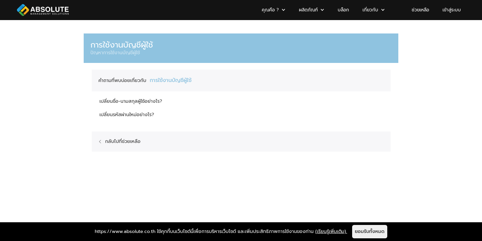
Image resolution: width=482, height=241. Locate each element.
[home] (42, 10)
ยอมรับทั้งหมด (370, 231)
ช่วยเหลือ (420, 9)
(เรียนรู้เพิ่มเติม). (331, 231)
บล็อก (343, 9)
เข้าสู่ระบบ (452, 9)
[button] (273, 10)
